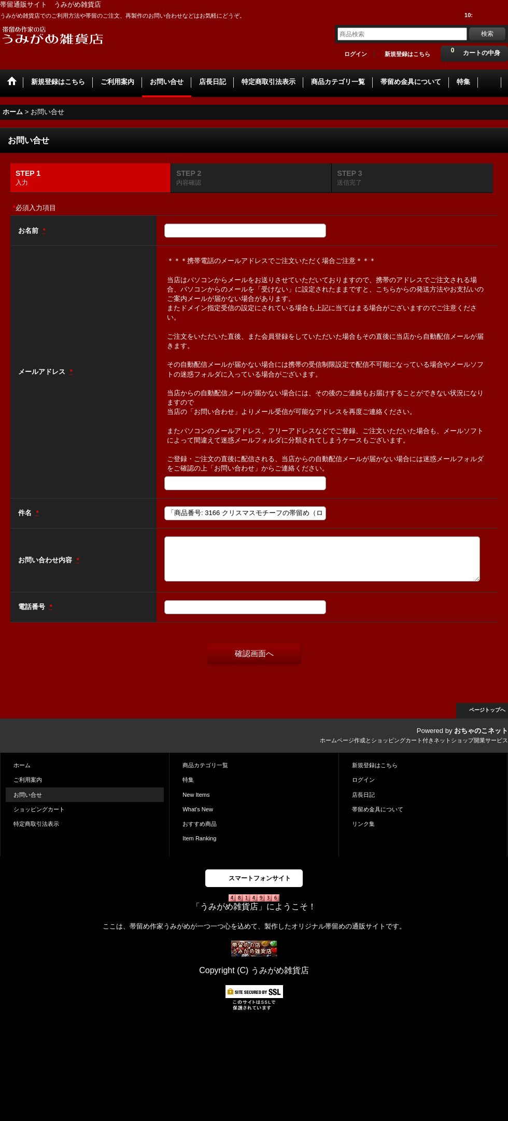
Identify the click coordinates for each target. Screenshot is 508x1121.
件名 (26, 513)
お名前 (29, 230)
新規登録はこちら (407, 54)
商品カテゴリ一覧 (205, 765)
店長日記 (363, 795)
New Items (195, 795)
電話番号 (32, 607)
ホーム (22, 765)
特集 (188, 780)
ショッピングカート (39, 809)
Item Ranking (199, 838)
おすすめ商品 (199, 824)
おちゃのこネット (481, 731)
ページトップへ (487, 710)
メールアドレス (42, 372)
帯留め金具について (377, 809)
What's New (197, 809)
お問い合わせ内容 (46, 560)
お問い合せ (27, 795)
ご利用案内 (27, 780)
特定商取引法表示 (36, 824)
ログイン (355, 54)
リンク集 (363, 824)
